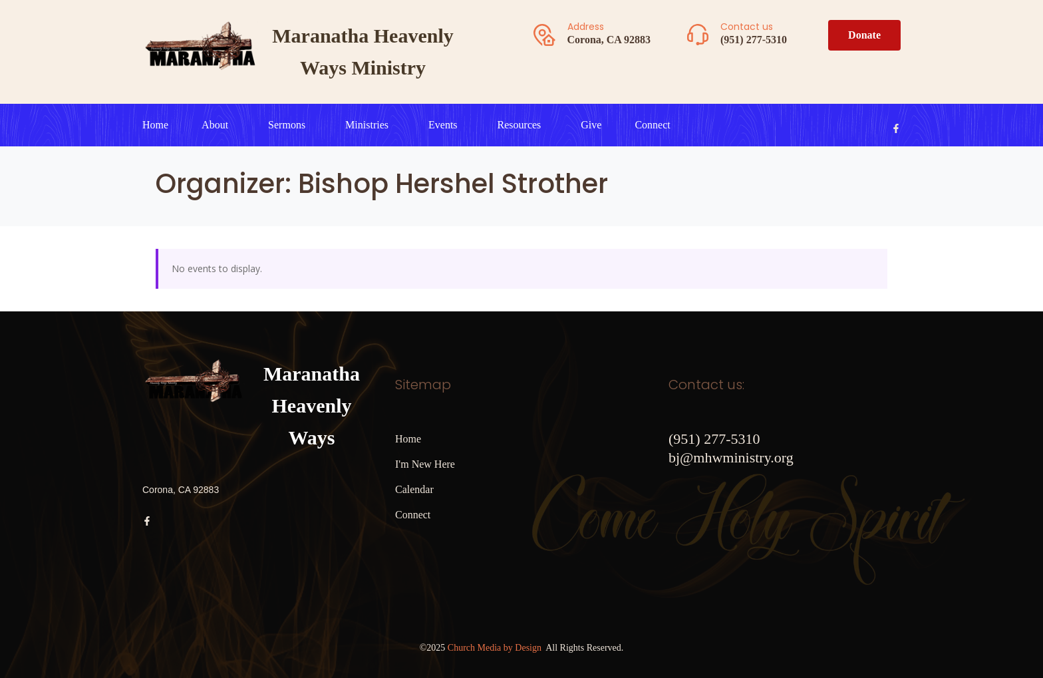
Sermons (286, 124)
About (215, 124)
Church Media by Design (494, 648)
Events (443, 124)
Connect (652, 124)
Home (155, 124)
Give (591, 124)
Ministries (366, 124)
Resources (519, 124)
